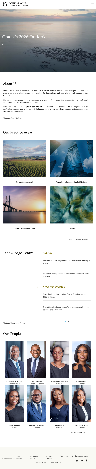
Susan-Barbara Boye (59, 381)
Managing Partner (37, 384)
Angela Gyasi (81, 381)
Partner (59, 384)
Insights (47, 253)
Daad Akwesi (14, 425)
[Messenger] (76, 460)
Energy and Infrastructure (25, 228)
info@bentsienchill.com (68, 456)
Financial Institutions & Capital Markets (71, 182)
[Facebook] (85, 460)
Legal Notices (55, 463)
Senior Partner (14, 384)
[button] (93, 4)
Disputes (71, 228)
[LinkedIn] (81, 460)
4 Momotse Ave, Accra (34, 457)
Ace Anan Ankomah (14, 381)
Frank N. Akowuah (36, 425)
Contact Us (41, 463)
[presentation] (18, 452)
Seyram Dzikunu (81, 425)
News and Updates (54, 287)
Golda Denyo (59, 425)
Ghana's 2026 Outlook (23, 37)
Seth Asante (37, 381)
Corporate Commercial (25, 182)
